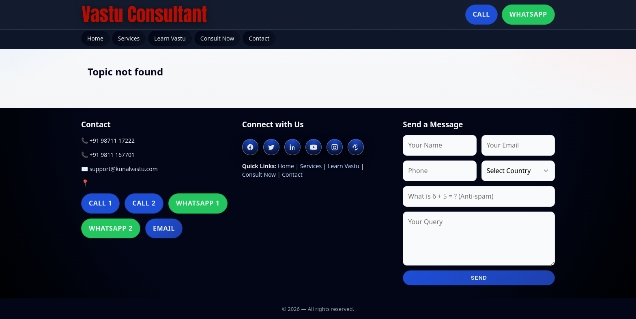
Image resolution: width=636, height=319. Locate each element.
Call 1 (100, 203)
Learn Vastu (170, 38)
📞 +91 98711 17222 (108, 140)
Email (164, 228)
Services (129, 38)
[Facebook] (250, 147)
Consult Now (217, 38)
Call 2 (143, 203)
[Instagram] (335, 147)
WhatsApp (528, 14)
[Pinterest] (356, 147)
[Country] (518, 171)
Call (481, 14)
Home (95, 38)
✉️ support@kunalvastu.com (119, 169)
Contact (259, 38)
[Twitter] (271, 147)
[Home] (144, 14)
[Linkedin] (292, 147)
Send (479, 278)
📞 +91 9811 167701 (108, 154)
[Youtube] (313, 147)
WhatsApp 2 (111, 228)
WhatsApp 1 (198, 203)
